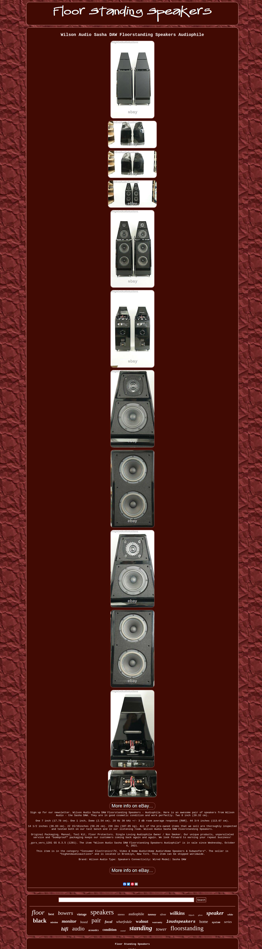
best (51, 914)
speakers (102, 912)
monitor (69, 921)
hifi (64, 929)
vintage (82, 914)
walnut (142, 921)
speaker (215, 913)
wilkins (177, 913)
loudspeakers (180, 921)
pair (96, 920)
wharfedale (124, 922)
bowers (65, 913)
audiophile (136, 914)
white (230, 914)
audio (78, 928)
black (40, 920)
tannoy (152, 914)
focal (108, 922)
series (228, 922)
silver (163, 914)
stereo (121, 914)
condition (109, 930)
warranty (157, 922)
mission (54, 922)
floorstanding (187, 928)
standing (140, 928)
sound (122, 930)
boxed (84, 922)
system (216, 922)
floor (38, 912)
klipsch (191, 915)
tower (161, 929)
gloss (200, 915)
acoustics (93, 930)
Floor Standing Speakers (132, 944)
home (203, 921)
